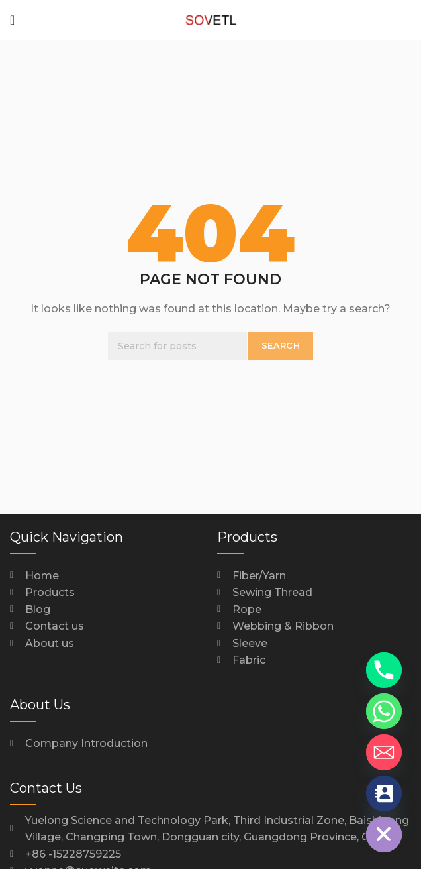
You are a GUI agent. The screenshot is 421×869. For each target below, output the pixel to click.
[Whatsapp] (384, 711)
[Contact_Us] (384, 793)
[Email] (384, 752)
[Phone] (384, 670)
